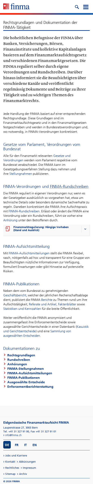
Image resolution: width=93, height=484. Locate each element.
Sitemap (10, 473)
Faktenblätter (67, 304)
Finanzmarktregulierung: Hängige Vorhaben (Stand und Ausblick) (41, 229)
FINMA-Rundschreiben (24, 211)
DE (7, 445)
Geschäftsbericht (14, 295)
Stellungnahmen (20, 174)
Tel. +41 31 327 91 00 (16, 431)
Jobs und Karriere (16, 455)
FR (16, 445)
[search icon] (77, 6)
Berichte (46, 300)
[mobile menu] (86, 6)
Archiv (23, 473)
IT (25, 445)
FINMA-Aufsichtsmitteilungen (29, 253)
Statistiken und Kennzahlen (22, 309)
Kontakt (10, 461)
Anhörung (10, 220)
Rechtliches (12, 467)
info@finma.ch (13, 435)
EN (34, 445)
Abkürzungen (27, 461)
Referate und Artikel (42, 304)
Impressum (29, 467)
